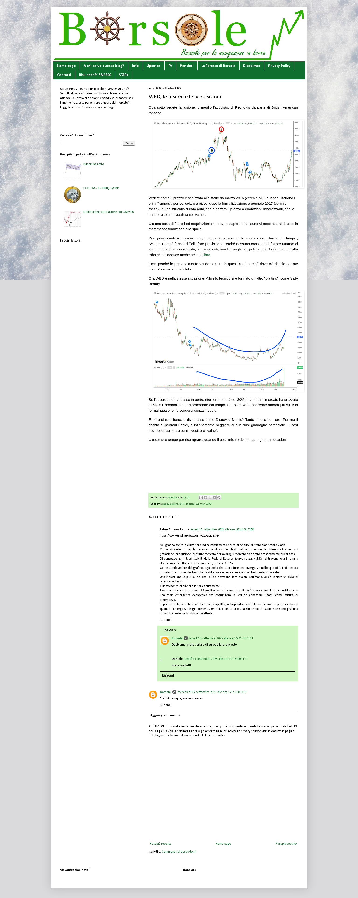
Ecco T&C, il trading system (101, 188)
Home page (66, 66)
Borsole (177, 638)
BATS (182, 504)
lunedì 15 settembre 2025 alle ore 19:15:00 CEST (216, 659)
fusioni (190, 504)
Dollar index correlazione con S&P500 (108, 212)
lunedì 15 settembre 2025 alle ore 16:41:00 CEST (221, 638)
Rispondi (165, 620)
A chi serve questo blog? (104, 66)
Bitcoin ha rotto (93, 164)
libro (206, 255)
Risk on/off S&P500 (95, 75)
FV (170, 66)
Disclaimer (251, 66)
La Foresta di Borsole (218, 66)
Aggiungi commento (165, 715)
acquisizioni (170, 504)
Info (135, 66)
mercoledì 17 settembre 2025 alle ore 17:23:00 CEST (212, 692)
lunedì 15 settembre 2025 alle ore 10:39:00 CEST (222, 529)
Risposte (170, 630)
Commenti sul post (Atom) (179, 851)
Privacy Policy (279, 66)
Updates (153, 66)
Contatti (64, 75)
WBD (209, 504)
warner (200, 504)
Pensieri (186, 66)
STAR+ (124, 75)
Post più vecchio (286, 844)
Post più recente (160, 844)
